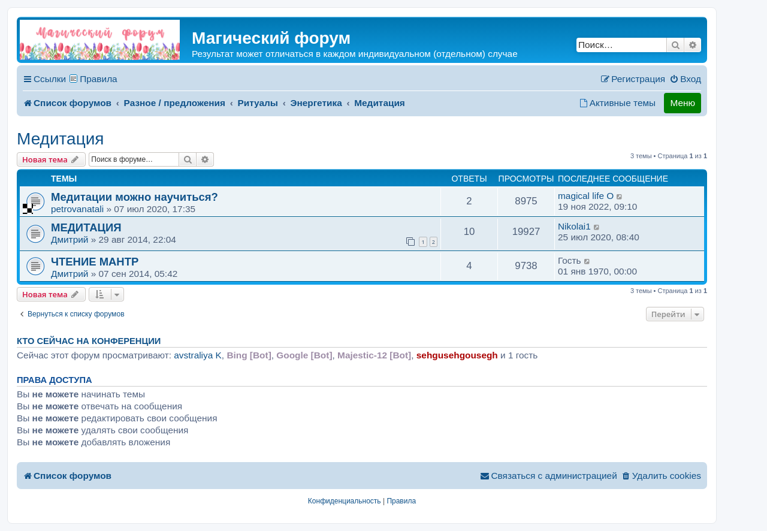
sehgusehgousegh (457, 355)
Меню (682, 103)
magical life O (586, 196)
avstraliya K (198, 355)
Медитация (60, 138)
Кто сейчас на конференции (89, 341)
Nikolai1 (574, 226)
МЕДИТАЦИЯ (86, 227)
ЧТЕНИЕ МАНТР (94, 261)
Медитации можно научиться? (134, 197)
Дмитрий (69, 239)
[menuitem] (685, 79)
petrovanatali (77, 209)
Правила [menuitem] (98, 79)
